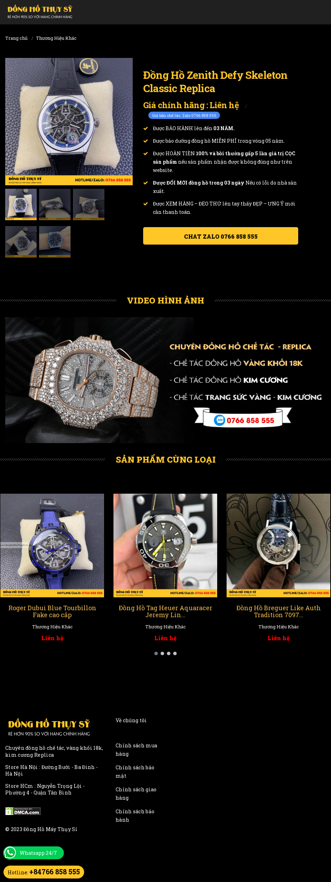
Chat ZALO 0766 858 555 (221, 236)
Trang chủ (16, 38)
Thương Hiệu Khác (56, 38)
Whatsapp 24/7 (38, 852)
